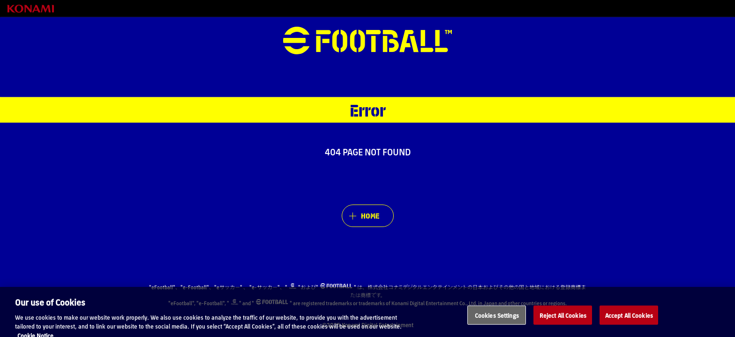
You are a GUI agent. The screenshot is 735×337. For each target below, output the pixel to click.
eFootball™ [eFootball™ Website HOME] (367, 40)
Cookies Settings (497, 318)
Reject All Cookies (563, 318)
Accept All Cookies (629, 318)
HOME (370, 215)
